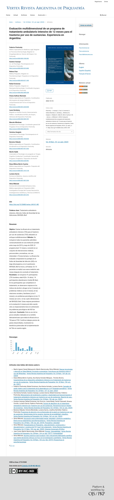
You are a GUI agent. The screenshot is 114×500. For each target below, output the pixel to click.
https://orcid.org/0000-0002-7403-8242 (19, 138)
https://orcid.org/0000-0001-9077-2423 (19, 148)
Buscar (103, 15)
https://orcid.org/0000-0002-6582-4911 (19, 129)
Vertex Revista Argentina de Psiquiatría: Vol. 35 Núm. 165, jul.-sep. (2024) (48, 408)
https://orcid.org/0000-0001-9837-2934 (19, 180)
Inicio (11, 22)
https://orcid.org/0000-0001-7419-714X (19, 170)
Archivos (24, 15)
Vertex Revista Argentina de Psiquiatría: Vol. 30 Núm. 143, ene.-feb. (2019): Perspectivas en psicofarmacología (43, 440)
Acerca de (41, 15)
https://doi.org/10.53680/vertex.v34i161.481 (24, 204)
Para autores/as (84, 51)
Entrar (106, 1)
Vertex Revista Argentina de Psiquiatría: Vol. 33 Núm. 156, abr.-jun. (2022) (38, 399)
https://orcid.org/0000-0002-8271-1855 (19, 80)
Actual (15, 15)
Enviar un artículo (86, 25)
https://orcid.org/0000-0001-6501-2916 (19, 195)
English (81, 67)
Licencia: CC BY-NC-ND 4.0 (31, 466)
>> (14, 446)
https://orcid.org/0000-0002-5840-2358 (19, 92)
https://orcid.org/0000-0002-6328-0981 (19, 160)
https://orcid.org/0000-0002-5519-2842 (19, 68)
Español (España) (85, 70)
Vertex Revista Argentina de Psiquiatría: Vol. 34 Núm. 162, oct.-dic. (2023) (38, 416)
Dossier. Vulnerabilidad (53, 431)
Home (8, 15)
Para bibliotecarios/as (86, 54)
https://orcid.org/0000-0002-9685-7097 (19, 119)
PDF (50, 90)
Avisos (32, 15)
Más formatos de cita (54, 131)
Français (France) (85, 74)
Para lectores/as (84, 48)
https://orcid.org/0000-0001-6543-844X (19, 107)
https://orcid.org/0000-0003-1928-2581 (19, 58)
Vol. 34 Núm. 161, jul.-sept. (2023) (33, 22)
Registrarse (98, 1)
